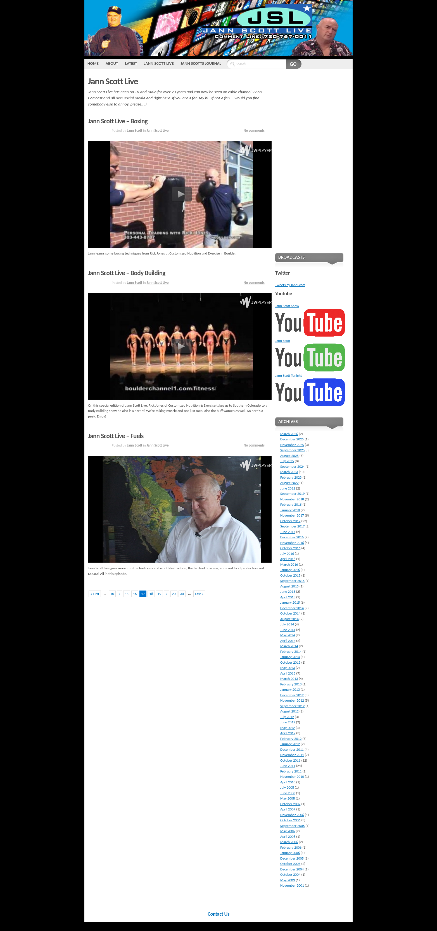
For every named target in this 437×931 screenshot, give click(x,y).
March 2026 (289, 434)
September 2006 (292, 826)
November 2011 (292, 755)
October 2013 (290, 662)
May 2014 (287, 635)
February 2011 (290, 771)
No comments (254, 130)
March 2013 (289, 678)
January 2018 (290, 510)
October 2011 (290, 760)
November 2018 (292, 499)
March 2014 (289, 646)
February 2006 (290, 847)
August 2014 (289, 619)
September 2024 (292, 466)
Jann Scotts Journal (201, 63)
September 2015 (292, 581)
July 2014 (287, 624)
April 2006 (287, 836)
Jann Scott (134, 130)
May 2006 (287, 831)
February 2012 (290, 738)
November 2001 (292, 885)
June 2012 (287, 722)
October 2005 (290, 864)
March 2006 (289, 842)
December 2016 (292, 537)
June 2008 (287, 793)
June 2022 (287, 488)
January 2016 (290, 570)
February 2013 (290, 684)
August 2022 (289, 483)
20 (174, 594)
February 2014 (290, 651)
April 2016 (287, 559)
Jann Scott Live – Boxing (118, 121)
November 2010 (292, 776)
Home (93, 63)
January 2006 (290, 853)
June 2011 (287, 766)
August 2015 (289, 586)
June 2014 (287, 630)
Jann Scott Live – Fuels (116, 436)
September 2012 (292, 706)
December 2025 (292, 439)
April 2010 (287, 782)
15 (127, 594)
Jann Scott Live (159, 63)
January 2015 (290, 602)
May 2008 (287, 798)
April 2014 (287, 641)
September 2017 (292, 526)
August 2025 (289, 455)
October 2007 (290, 804)
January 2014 (290, 657)
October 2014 (290, 613)
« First (94, 594)
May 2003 (287, 880)
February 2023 (290, 477)
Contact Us (218, 914)
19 (159, 594)
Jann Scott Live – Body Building (126, 273)
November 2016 (292, 543)
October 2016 (290, 548)
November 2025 (292, 445)
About (112, 63)
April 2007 (287, 809)
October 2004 (290, 874)
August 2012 (289, 711)
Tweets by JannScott (290, 285)
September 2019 (292, 493)
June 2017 (287, 532)
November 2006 (292, 815)
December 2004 (292, 869)
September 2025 (292, 450)
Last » (199, 594)
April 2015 (287, 597)
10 (112, 594)
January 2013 (290, 689)
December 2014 (292, 608)
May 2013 (287, 668)
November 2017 (292, 515)
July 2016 (287, 553)
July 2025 (287, 461)
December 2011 (292, 749)
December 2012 (292, 695)
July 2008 (287, 787)
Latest (131, 63)
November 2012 (292, 700)
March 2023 (289, 472)
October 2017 (290, 521)
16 (135, 594)
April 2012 (287, 733)
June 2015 (287, 591)
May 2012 (287, 728)
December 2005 (292, 858)
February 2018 (290, 504)
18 (151, 594)
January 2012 (290, 744)
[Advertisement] (309, 159)
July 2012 (287, 717)
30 (182, 594)
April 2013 (287, 673)
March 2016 (289, 564)
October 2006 (290, 820)
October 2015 (290, 575)
